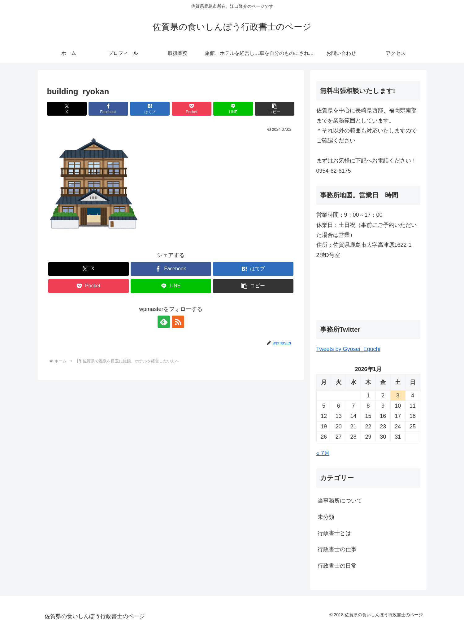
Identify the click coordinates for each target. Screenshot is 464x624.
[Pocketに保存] (191, 109)
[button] (274, 109)
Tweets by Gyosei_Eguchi (348, 349)
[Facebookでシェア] (108, 109)
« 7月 (323, 453)
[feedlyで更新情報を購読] (164, 322)
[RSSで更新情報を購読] (178, 322)
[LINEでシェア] (233, 109)
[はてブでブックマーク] (150, 109)
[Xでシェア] (67, 109)
